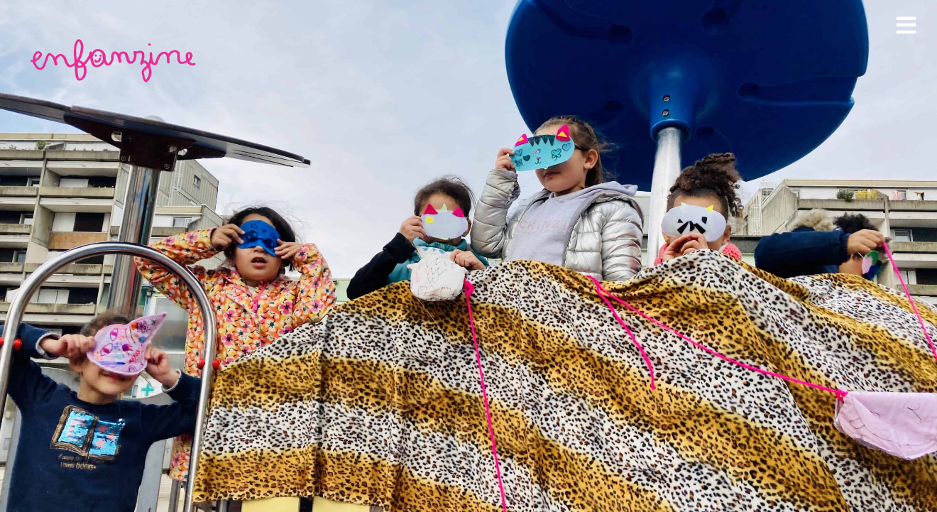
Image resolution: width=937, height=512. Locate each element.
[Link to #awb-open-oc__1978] (906, 25)
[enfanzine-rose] (115, 41)
